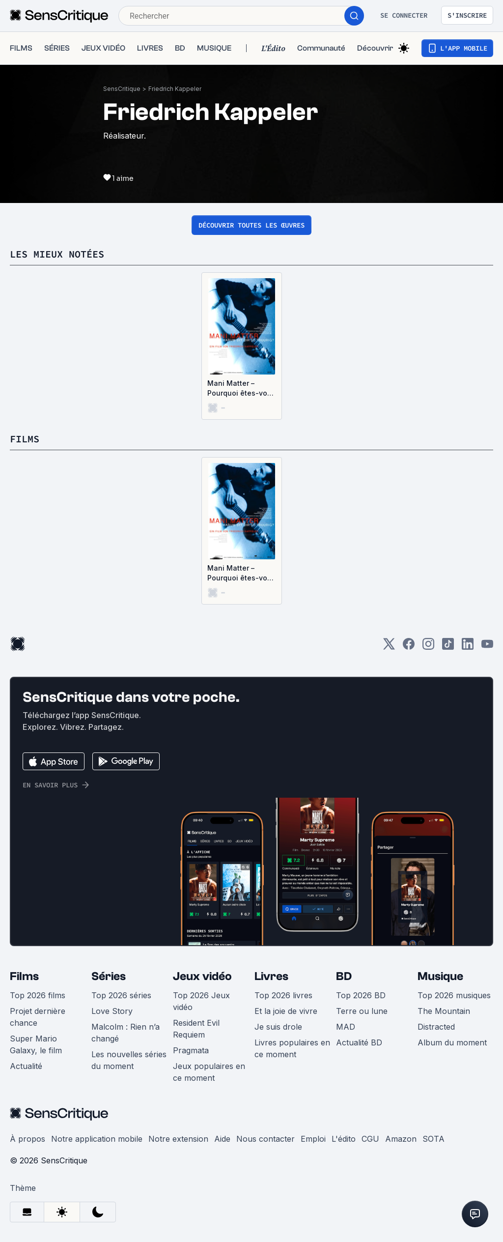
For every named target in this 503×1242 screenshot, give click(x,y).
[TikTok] (448, 647)
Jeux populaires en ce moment (209, 1072)
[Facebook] (409, 647)
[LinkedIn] (468, 647)
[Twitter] (389, 647)
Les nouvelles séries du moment (129, 1060)
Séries (108, 976)
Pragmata (191, 1050)
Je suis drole (278, 1027)
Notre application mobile (96, 1139)
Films (24, 976)
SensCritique (121, 88)
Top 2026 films (37, 995)
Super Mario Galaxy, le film (36, 1044)
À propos (27, 1139)
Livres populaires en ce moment (292, 1048)
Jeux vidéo (202, 976)
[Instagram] (428, 647)
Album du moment (452, 1042)
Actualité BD (359, 1042)
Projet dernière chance (37, 1017)
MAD (345, 1027)
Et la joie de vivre (285, 1011)
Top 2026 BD (361, 995)
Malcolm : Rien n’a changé (125, 1032)
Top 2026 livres (283, 995)
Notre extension (178, 1139)
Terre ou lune (362, 1011)
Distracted (436, 1027)
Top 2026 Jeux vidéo (201, 1001)
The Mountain (444, 1011)
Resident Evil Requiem (196, 1029)
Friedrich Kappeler (174, 88)
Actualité (26, 1066)
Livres (271, 976)
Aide (222, 1139)
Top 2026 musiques (454, 995)
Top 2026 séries (121, 995)
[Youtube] (487, 647)
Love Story (112, 1011)
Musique (440, 976)
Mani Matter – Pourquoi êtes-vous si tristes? (241, 388)
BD (344, 976)
